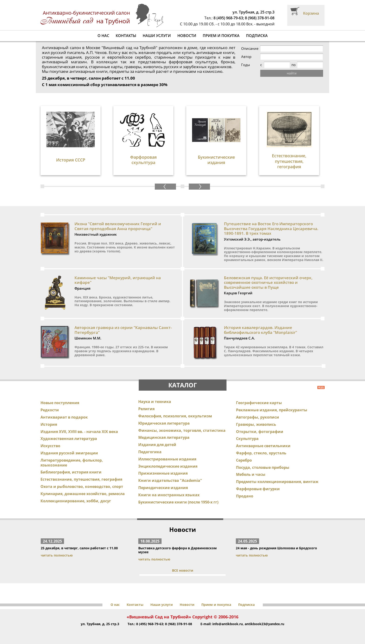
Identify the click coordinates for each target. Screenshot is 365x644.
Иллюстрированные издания (167, 459)
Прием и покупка (221, 35)
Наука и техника (154, 401)
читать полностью (57, 555)
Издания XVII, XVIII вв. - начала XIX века (79, 431)
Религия (146, 408)
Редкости (50, 410)
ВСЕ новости (182, 570)
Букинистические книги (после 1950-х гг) (178, 502)
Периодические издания (163, 487)
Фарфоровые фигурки (258, 488)
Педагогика (150, 451)
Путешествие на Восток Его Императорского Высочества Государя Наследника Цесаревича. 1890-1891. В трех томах (271, 228)
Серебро (244, 460)
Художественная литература (69, 438)
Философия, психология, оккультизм (175, 416)
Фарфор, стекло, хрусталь (261, 453)
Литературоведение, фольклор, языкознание (72, 463)
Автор (246, 56)
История (49, 424)
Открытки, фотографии (259, 431)
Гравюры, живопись (256, 424)
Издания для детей (157, 444)
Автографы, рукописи (257, 417)
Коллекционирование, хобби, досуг (76, 500)
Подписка (257, 35)
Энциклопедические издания (167, 466)
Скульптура (247, 438)
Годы (245, 65)
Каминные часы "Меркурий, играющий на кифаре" (117, 280)
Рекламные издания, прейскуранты (271, 410)
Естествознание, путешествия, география (81, 479)
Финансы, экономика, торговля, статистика (182, 430)
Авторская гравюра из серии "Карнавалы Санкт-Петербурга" (123, 330)
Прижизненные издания (163, 473)
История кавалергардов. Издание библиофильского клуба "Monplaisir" (260, 330)
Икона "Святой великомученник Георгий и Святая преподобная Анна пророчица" (117, 226)
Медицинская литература (163, 437)
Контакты (126, 35)
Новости (186, 35)
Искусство (50, 445)
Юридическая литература (164, 423)
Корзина (311, 13)
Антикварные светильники (263, 445)
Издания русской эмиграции (69, 453)
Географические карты (259, 402)
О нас (103, 35)
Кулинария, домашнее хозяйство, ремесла (83, 493)
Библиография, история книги (71, 472)
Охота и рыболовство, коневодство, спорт (82, 486)
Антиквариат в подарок (64, 417)
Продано (244, 496)
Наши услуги (157, 35)
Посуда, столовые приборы (262, 467)
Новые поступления (60, 402)
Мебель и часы (250, 474)
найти (292, 73)
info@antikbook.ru (227, 624)
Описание (249, 48)
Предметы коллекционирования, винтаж (277, 481)
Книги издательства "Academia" (170, 480)
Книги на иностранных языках (168, 494)
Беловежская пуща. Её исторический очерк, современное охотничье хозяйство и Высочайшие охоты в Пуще (268, 282)
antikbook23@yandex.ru (264, 624)
